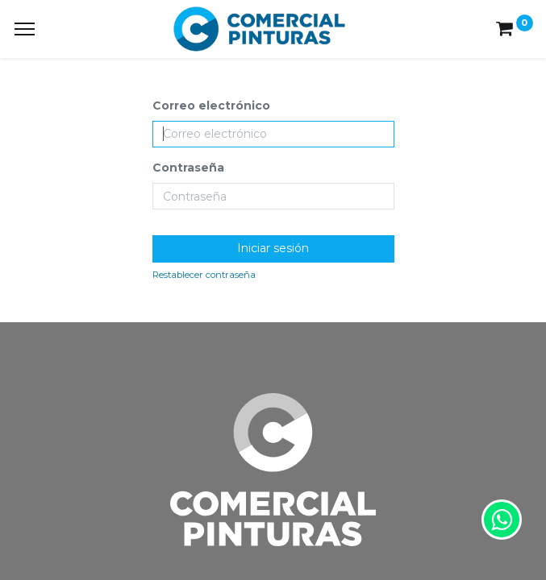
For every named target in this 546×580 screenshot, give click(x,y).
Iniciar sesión (273, 248)
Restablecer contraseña (204, 274)
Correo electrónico (211, 105)
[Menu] (24, 29)
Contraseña (188, 167)
